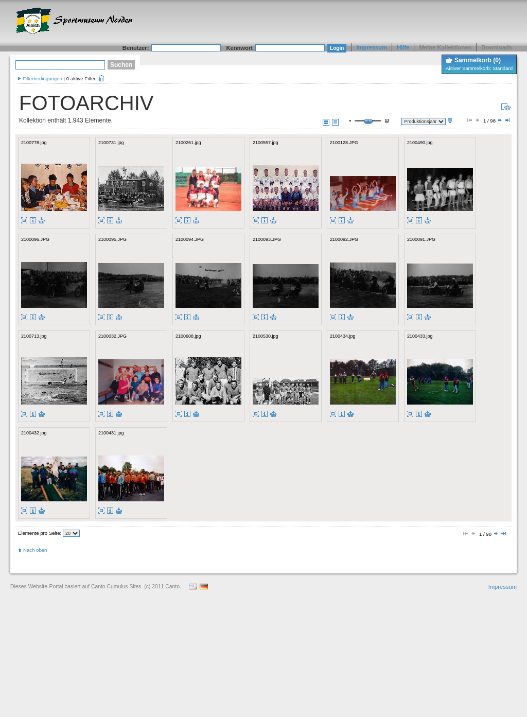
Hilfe (403, 47)
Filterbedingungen (42, 78)
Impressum (371, 47)
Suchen (121, 64)
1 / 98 (489, 121)
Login (337, 48)
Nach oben (35, 550)
